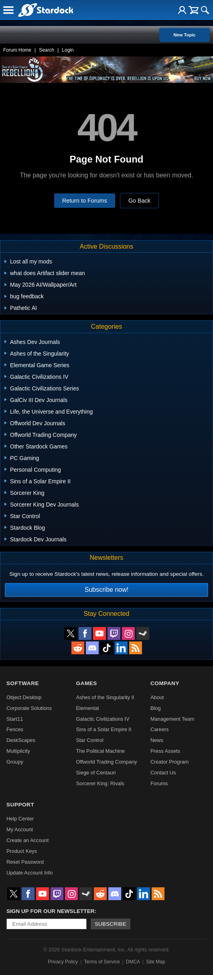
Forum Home (17, 50)
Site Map (155, 962)
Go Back (139, 200)
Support (20, 805)
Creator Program (169, 762)
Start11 (14, 719)
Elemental (87, 708)
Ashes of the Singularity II (105, 697)
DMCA (133, 962)
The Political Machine (100, 751)
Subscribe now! (106, 589)
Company (164, 683)
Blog (155, 708)
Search (46, 50)
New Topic (184, 34)
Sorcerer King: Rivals (100, 783)
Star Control (89, 740)
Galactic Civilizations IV (103, 719)
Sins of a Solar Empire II (104, 729)
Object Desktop (24, 697)
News (156, 740)
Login (67, 50)
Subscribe (110, 924)
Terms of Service (102, 962)
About (157, 697)
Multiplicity (18, 751)
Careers (159, 729)
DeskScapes (20, 740)
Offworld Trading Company (106, 762)
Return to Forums (84, 200)
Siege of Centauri (96, 773)
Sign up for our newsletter (50, 911)
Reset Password (25, 862)
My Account (19, 829)
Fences (14, 729)
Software (22, 683)
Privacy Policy (63, 962)
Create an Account (27, 840)
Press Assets (165, 751)
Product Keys (21, 851)
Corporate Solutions (29, 708)
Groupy (14, 762)
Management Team (172, 719)
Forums (159, 783)
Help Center (20, 819)
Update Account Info (29, 873)
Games (86, 683)
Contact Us (163, 773)
